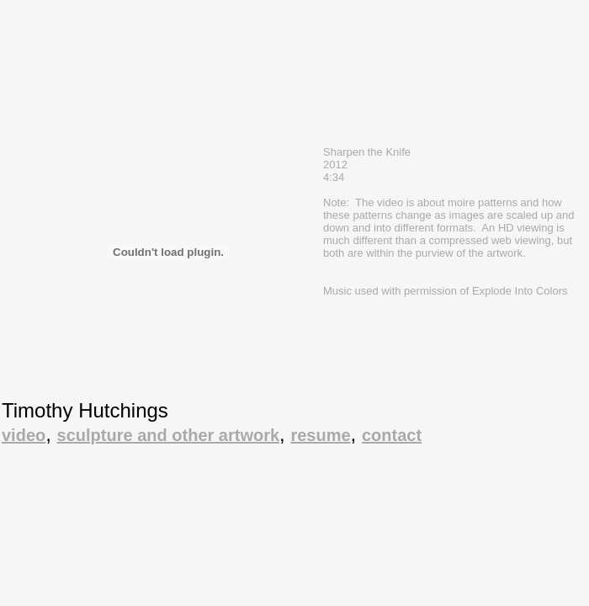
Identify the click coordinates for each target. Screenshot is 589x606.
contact (392, 435)
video (23, 435)
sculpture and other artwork (168, 435)
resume (320, 435)
